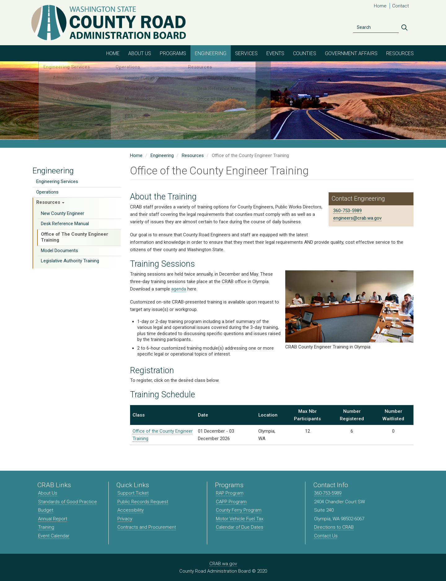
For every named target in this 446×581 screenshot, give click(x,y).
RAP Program (229, 493)
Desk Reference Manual (65, 223)
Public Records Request (142, 502)
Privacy (124, 519)
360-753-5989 (347, 210)
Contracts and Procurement (146, 527)
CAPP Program (231, 502)
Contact (400, 6)
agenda (178, 289)
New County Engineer (62, 213)
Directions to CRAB (334, 527)
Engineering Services (57, 181)
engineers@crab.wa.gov (357, 218)
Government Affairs (351, 53)
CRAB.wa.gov (223, 563)
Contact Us (326, 536)
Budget (45, 510)
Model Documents (59, 250)
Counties (304, 53)
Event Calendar (53, 536)
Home (380, 6)
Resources (400, 53)
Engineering (210, 53)
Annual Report (52, 519)
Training (46, 527)
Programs (173, 53)
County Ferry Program (238, 510)
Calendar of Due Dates (239, 527)
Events (275, 53)
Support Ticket (133, 493)
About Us (139, 53)
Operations (47, 192)
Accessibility (130, 510)
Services (246, 53)
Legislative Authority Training (70, 261)
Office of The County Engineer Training (74, 237)
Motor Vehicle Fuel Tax (239, 519)
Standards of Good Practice (67, 502)
